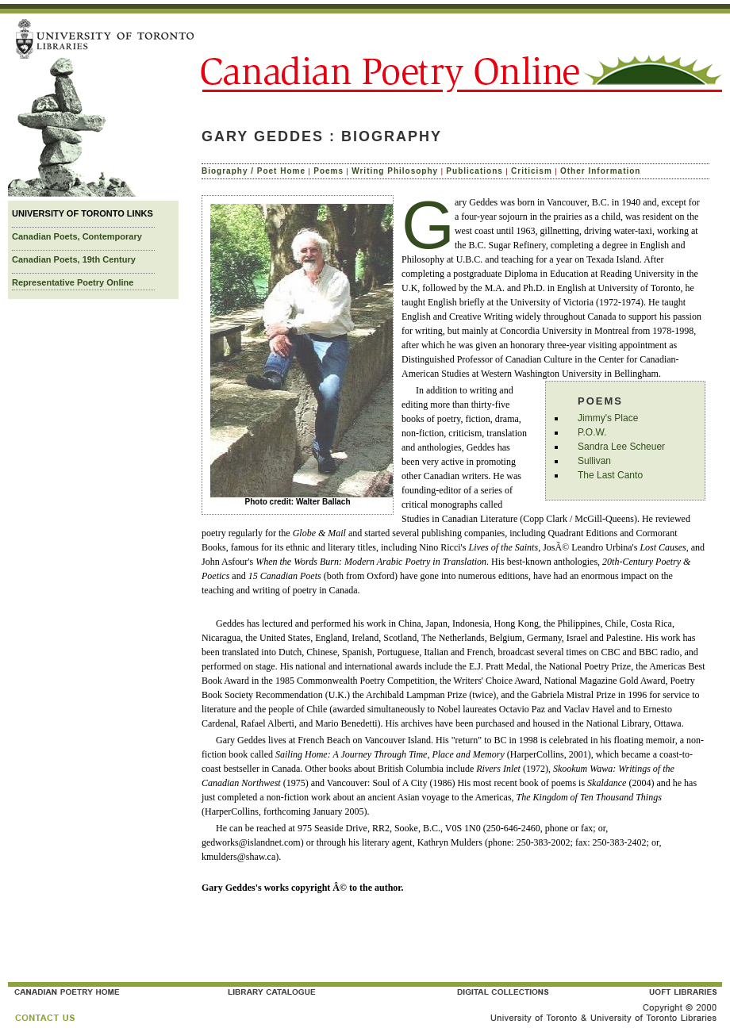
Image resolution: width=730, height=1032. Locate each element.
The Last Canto (610, 475)
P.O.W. (592, 432)
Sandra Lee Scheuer (621, 446)
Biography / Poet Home (253, 171)
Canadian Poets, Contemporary (77, 236)
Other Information (600, 171)
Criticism (531, 171)
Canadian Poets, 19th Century (74, 259)
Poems (328, 171)
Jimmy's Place (608, 418)
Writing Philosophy (395, 171)
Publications (474, 171)
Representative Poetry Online (72, 282)
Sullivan (594, 460)
